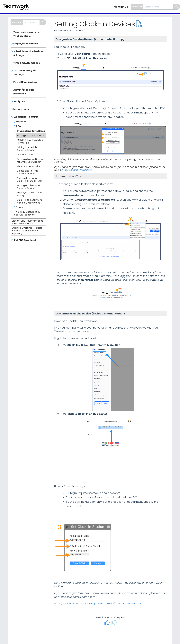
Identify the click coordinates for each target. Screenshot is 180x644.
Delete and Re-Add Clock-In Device (27, 172)
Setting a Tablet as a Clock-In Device (28, 187)
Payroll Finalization (25, 82)
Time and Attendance (26, 63)
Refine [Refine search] (137, 6)
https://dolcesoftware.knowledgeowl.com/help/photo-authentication (98, 603)
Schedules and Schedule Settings (28, 53)
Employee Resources (25, 43)
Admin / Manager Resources (23, 91)
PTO (18, 126)
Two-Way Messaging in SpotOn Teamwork (27, 213)
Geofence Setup (26, 154)
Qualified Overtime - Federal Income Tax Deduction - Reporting (27, 230)
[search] (158, 7)
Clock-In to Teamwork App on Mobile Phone (29, 201)
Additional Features (26, 116)
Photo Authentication (28, 166)
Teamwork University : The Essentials (26, 34)
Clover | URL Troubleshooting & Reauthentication (27, 222)
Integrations (21, 109)
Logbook (21, 121)
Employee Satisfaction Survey (29, 194)
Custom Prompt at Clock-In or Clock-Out (29, 179)
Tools (19, 207)
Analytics (19, 101)
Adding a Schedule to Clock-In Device (28, 149)
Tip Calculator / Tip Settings (24, 72)
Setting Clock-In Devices (30, 135)
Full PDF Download (25, 240)
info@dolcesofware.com (76, 170)
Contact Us (121, 6)
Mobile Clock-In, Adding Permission (30, 141)
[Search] (176, 7)
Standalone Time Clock (31, 131)
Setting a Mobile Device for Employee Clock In (30, 160)
